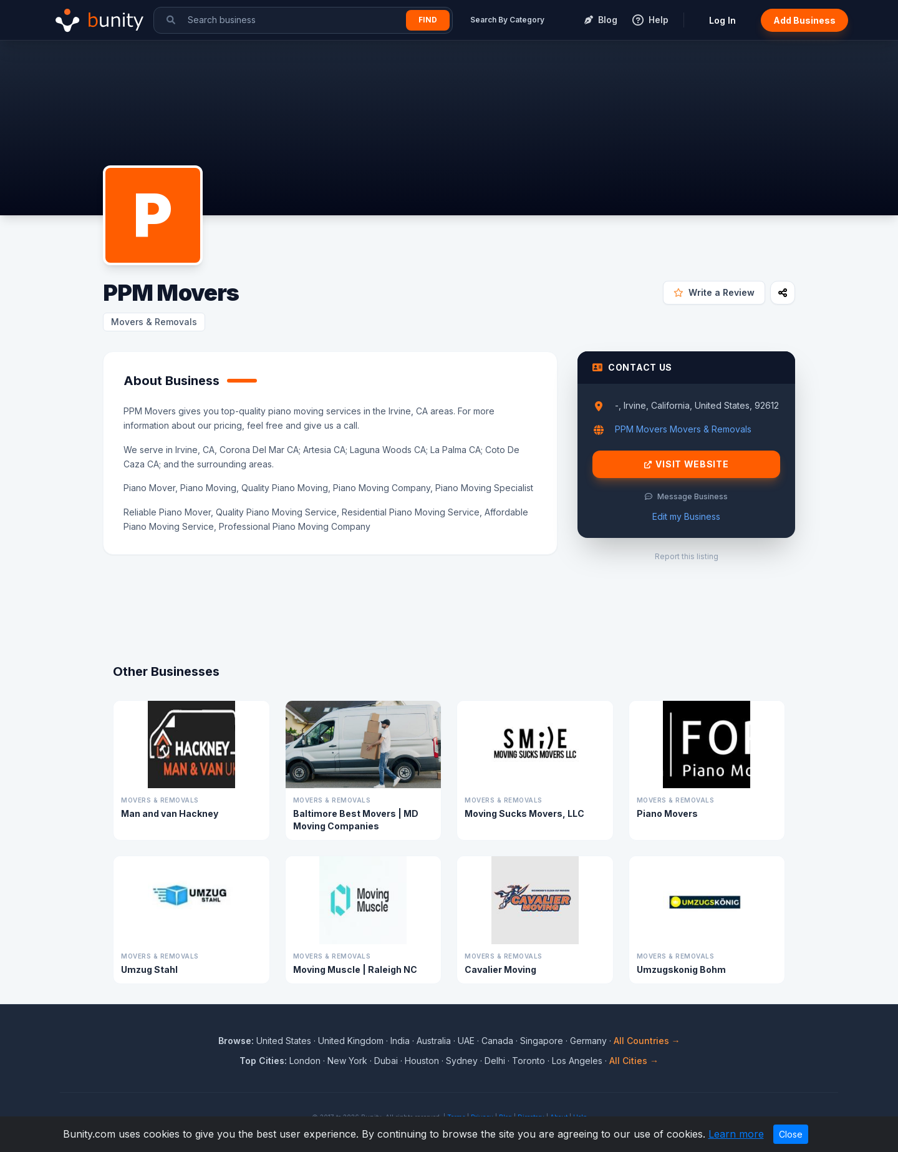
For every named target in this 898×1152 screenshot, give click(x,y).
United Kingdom (351, 1040)
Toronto (528, 1060)
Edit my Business (686, 516)
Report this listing (686, 556)
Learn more (736, 1134)
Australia (434, 1040)
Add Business (804, 20)
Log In (722, 20)
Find (427, 19)
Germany (588, 1040)
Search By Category (507, 19)
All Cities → (634, 1060)
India (400, 1040)
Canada (497, 1040)
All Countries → (647, 1040)
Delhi (495, 1060)
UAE (466, 1040)
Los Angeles (577, 1060)
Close (791, 1134)
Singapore (541, 1040)
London (305, 1060)
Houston (422, 1060)
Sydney (462, 1060)
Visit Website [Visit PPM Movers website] (686, 464)
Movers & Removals (154, 321)
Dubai (386, 1060)
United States (283, 1040)
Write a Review (714, 292)
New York (347, 1060)
